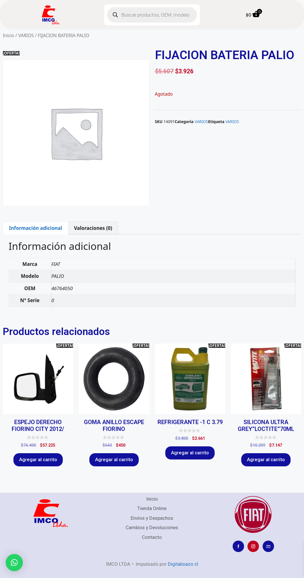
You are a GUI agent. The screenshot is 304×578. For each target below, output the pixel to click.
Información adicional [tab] (35, 228)
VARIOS (26, 35)
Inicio (8, 35)
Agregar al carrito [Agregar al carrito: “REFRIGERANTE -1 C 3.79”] (190, 452)
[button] (14, 562)
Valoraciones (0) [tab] (93, 228)
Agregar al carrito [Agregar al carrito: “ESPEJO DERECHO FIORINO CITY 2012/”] (38, 459)
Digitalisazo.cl (183, 564)
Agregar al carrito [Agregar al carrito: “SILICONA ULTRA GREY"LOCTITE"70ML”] (266, 459)
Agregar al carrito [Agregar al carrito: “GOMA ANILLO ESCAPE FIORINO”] (114, 459)
